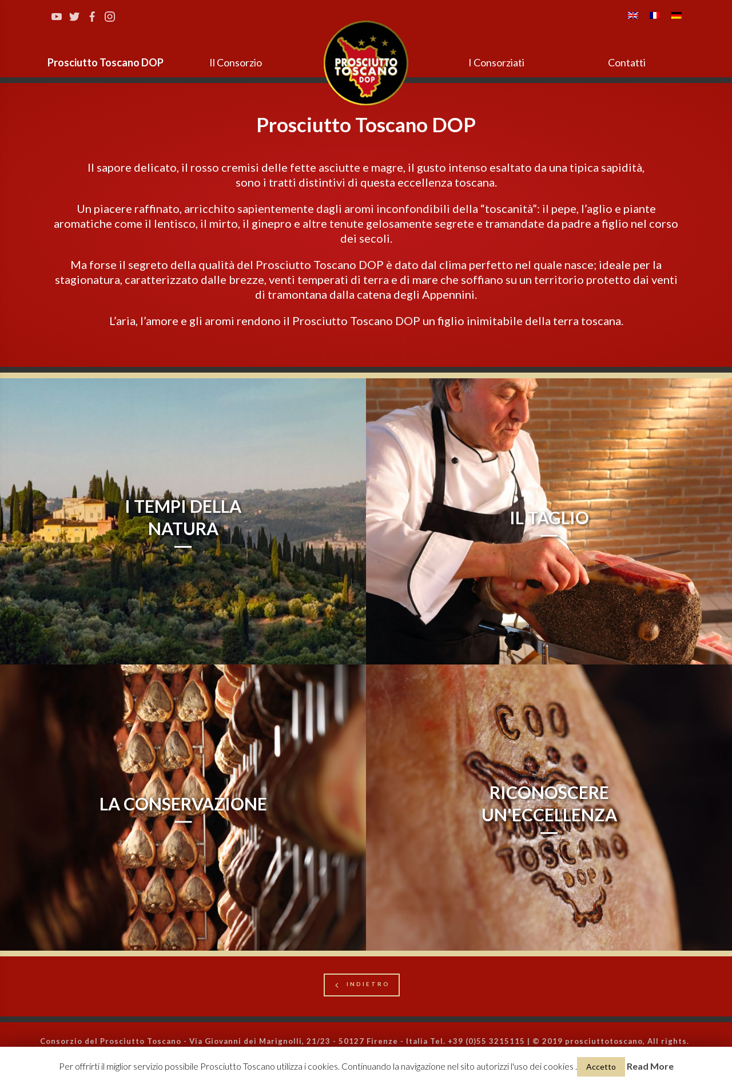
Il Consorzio (235, 62)
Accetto (601, 1066)
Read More (650, 1066)
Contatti (627, 62)
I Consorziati (496, 62)
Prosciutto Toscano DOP (105, 62)
